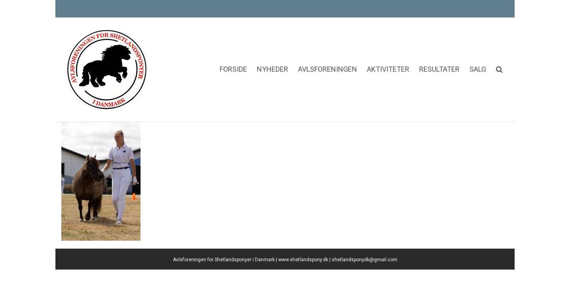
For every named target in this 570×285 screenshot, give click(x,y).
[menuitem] (194, 45)
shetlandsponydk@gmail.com (364, 264)
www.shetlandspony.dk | (305, 264)
